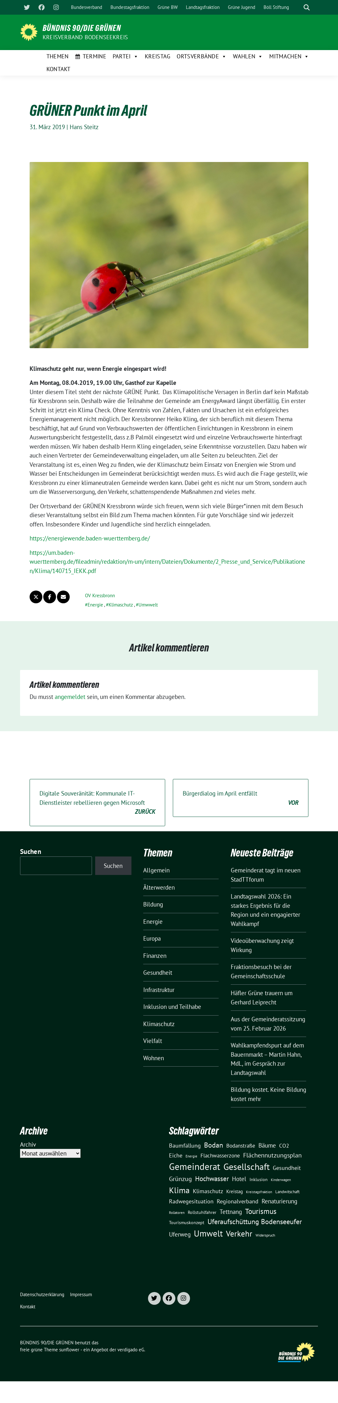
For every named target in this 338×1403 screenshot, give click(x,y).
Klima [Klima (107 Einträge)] (179, 1190)
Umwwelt (148, 605)
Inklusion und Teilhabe (172, 1006)
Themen (57, 56)
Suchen (30, 851)
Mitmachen (289, 56)
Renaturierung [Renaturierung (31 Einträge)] (279, 1201)
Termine (94, 56)
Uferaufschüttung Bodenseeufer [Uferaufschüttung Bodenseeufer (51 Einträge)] (255, 1221)
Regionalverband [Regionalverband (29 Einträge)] (237, 1201)
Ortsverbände (202, 56)
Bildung (153, 904)
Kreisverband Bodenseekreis (85, 37)
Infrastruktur (158, 990)
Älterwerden (159, 887)
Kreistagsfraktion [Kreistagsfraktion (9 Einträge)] (259, 1191)
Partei (125, 56)
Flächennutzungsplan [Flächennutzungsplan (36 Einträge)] (272, 1155)
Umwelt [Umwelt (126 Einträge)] (208, 1233)
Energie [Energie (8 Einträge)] (191, 1156)
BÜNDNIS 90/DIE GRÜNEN (82, 28)
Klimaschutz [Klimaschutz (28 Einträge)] (208, 1191)
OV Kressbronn (100, 595)
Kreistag (157, 56)
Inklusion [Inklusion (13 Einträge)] (259, 1179)
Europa (152, 938)
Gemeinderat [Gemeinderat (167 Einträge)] (194, 1166)
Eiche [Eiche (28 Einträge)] (175, 1155)
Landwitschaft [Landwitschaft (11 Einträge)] (287, 1191)
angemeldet (70, 697)
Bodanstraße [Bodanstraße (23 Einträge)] (240, 1145)
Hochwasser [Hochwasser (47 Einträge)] (212, 1178)
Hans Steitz (84, 127)
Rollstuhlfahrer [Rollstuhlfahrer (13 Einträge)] (202, 1212)
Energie (95, 605)
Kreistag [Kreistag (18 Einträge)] (234, 1191)
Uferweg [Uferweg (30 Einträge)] (180, 1234)
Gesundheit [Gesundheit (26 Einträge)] (287, 1168)
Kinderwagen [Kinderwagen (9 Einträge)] (281, 1179)
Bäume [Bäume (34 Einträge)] (267, 1145)
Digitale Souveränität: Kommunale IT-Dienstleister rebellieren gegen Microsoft (97, 803)
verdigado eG (130, 1350)
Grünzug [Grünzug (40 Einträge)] (180, 1178)
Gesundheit (157, 972)
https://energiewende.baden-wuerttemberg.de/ (90, 538)
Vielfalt (152, 1041)
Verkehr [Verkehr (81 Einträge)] (239, 1234)
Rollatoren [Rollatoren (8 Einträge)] (177, 1212)
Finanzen (154, 955)
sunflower (69, 1350)
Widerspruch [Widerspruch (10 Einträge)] (265, 1235)
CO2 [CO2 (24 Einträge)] (284, 1145)
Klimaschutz (121, 605)
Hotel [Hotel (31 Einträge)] (239, 1179)
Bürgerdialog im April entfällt (241, 798)
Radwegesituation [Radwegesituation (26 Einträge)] (191, 1201)
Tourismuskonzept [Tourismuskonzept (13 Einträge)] (186, 1222)
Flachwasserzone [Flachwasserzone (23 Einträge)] (220, 1155)
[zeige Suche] (306, 7)
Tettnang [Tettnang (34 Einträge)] (231, 1212)
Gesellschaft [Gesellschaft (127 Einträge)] (246, 1166)
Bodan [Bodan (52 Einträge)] (213, 1145)
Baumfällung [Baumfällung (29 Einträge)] (185, 1145)
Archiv (28, 1144)
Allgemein (156, 870)
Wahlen (248, 56)
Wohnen (153, 1058)
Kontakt (58, 69)
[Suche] (297, 7)
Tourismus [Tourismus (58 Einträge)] (261, 1211)
